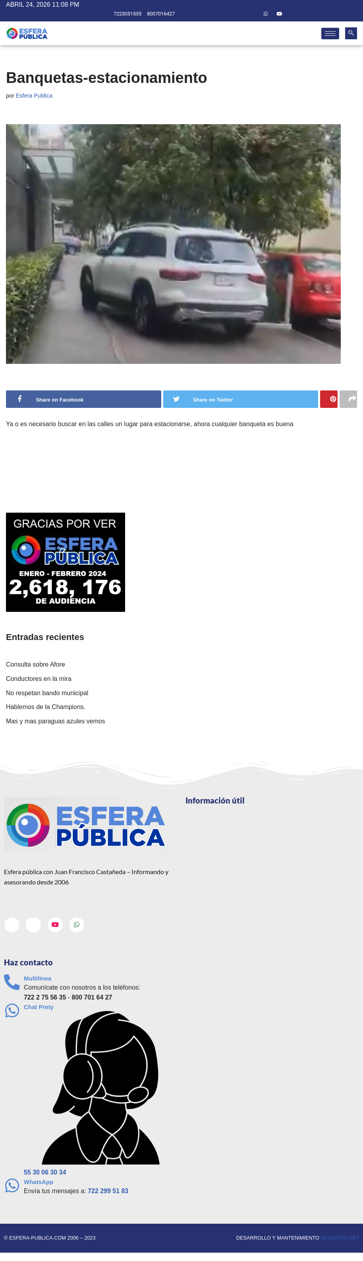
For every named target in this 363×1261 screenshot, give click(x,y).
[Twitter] (252, 14)
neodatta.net (340, 1239)
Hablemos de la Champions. (46, 707)
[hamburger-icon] (330, 33)
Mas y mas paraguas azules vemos (56, 721)
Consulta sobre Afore (35, 664)
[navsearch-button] (351, 33)
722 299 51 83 (108, 1191)
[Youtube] (280, 14)
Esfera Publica (34, 95)
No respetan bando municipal (47, 693)
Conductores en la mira (38, 678)
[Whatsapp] (266, 14)
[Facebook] (239, 14)
